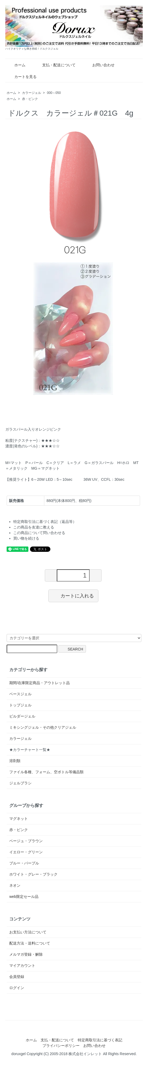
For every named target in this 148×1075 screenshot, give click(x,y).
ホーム (16, 65)
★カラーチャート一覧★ (29, 750)
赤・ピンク (30, 99)
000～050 (54, 93)
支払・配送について (55, 65)
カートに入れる (73, 595)
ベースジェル (20, 694)
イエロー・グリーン (26, 852)
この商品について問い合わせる (39, 533)
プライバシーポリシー (61, 1045)
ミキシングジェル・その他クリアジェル (42, 727)
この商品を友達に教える (33, 527)
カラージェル (31, 93)
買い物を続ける (26, 538)
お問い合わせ (100, 65)
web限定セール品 (23, 896)
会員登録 (16, 977)
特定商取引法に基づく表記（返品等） (44, 521)
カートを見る (22, 77)
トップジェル (20, 705)
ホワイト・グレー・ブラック (33, 874)
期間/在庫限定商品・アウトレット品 (39, 683)
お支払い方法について (27, 932)
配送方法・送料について (29, 943)
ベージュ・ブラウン (26, 841)
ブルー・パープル (24, 863)
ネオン (14, 885)
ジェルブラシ (20, 783)
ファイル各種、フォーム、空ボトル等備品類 (46, 772)
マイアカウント (22, 965)
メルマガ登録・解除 (26, 954)
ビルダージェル (22, 716)
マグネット (18, 818)
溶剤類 (14, 761)
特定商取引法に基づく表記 (100, 1040)
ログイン (16, 988)
